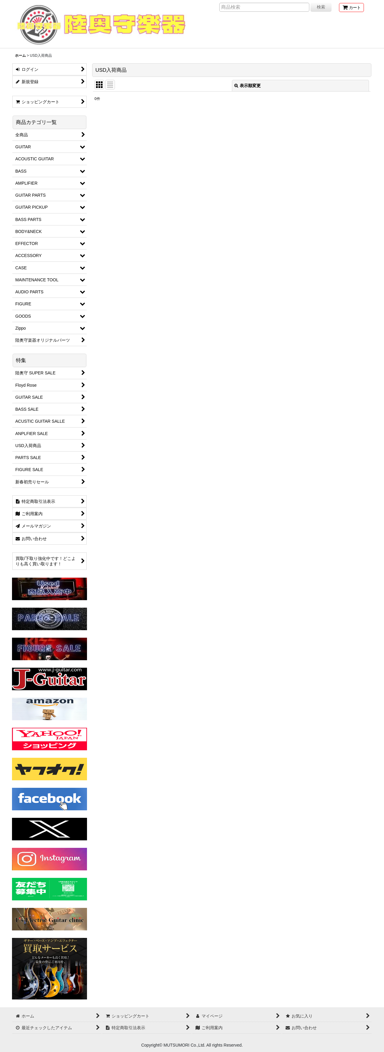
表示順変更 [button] (247, 85)
